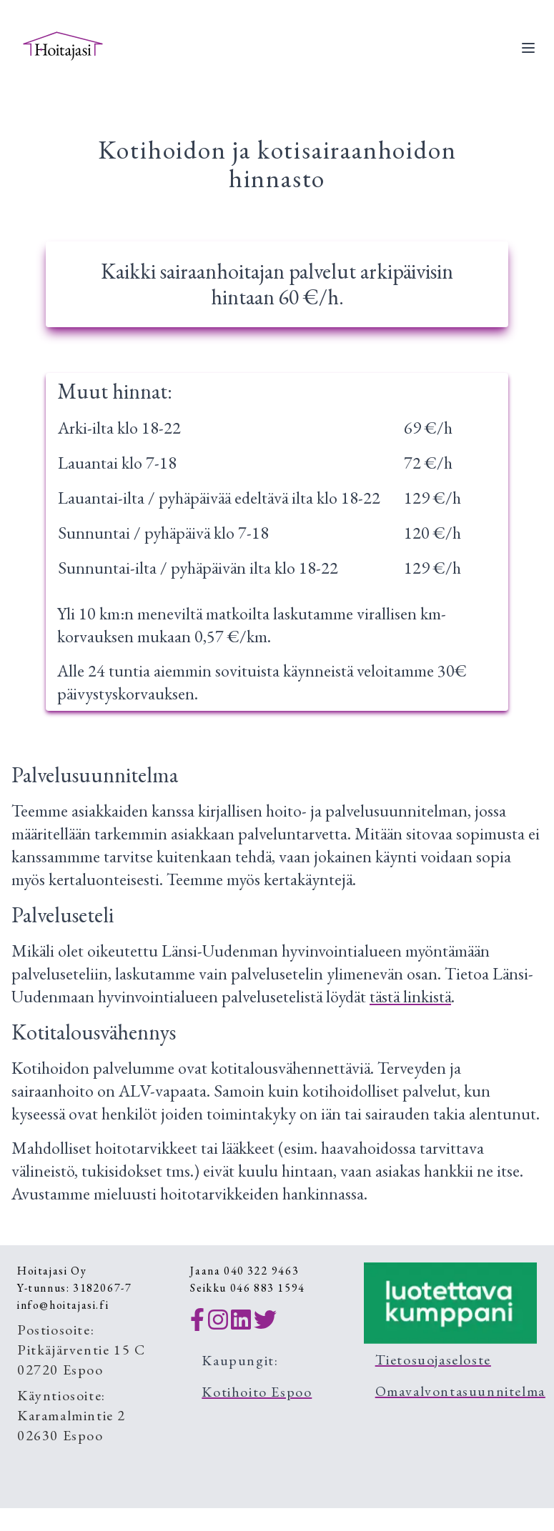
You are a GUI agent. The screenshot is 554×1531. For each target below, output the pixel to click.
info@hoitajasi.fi (63, 1304)
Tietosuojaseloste (433, 1359)
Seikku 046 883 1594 (247, 1287)
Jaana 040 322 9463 (244, 1270)
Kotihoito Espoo (257, 1391)
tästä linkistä (410, 996)
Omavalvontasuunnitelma (460, 1391)
